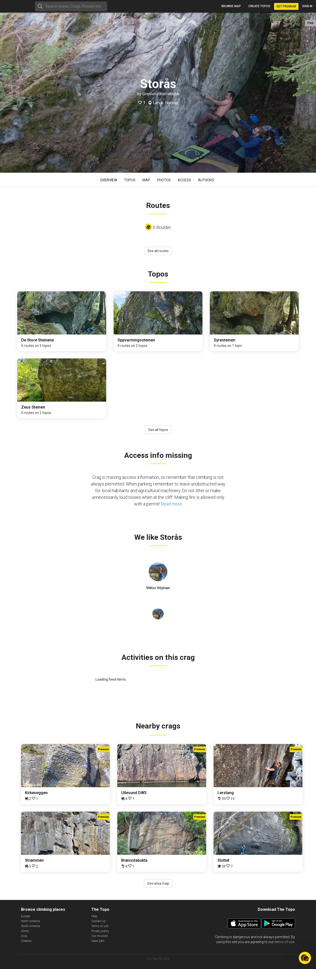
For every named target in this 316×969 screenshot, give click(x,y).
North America (30, 921)
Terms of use (99, 926)
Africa (25, 931)
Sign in (307, 6)
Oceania (26, 941)
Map (146, 180)
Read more (171, 503)
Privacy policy (100, 931)
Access (184, 180)
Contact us (98, 921)
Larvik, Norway (165, 103)
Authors (206, 180)
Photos (164, 180)
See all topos (158, 430)
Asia (24, 936)
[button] (305, 958)
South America (30, 926)
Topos (130, 180)
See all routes (158, 251)
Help (94, 916)
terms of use (284, 942)
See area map (158, 883)
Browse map (231, 6)
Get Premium (286, 6)
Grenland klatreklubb (160, 94)
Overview (108, 180)
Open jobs (98, 941)
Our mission (99, 936)
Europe (25, 916)
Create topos (259, 6)
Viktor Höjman (158, 588)
